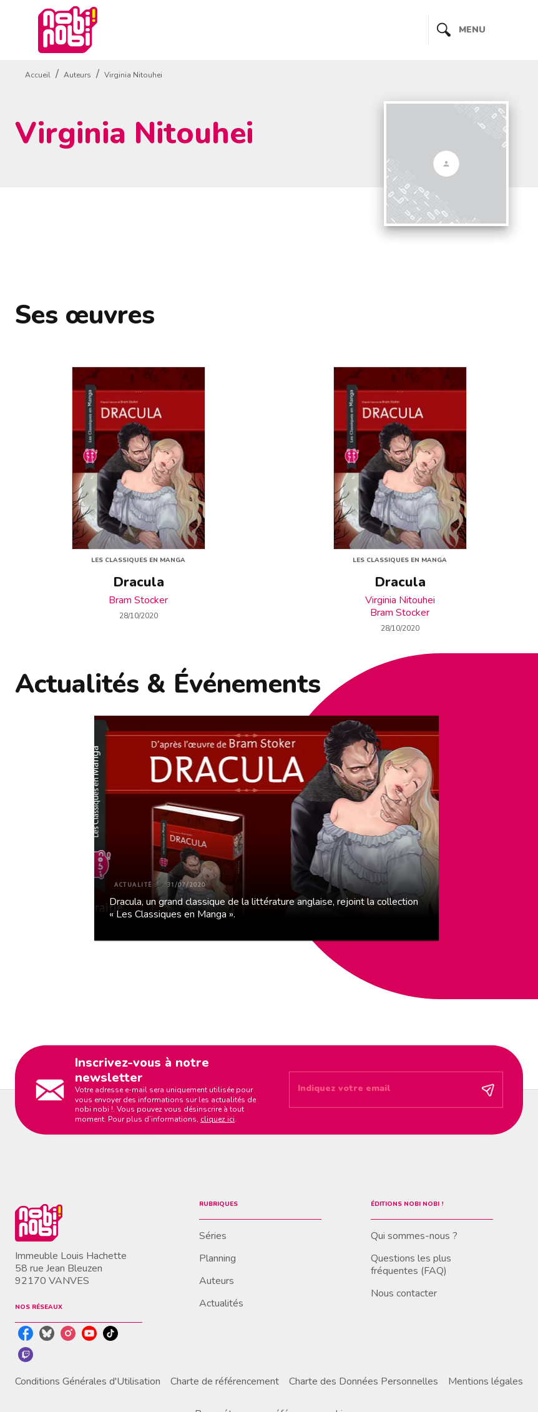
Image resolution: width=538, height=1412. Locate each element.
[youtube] (89, 1333)
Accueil (38, 75)
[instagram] (68, 1333)
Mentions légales (485, 1381)
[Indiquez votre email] (380, 1090)
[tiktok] (110, 1333)
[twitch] (25, 1354)
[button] (266, 828)
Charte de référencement (224, 1381)
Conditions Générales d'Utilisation (87, 1381)
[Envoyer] (488, 1090)
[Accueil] (67, 29)
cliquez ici (217, 1119)
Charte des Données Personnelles (363, 1381)
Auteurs (77, 75)
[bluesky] (46, 1333)
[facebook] (25, 1333)
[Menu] (476, 30)
